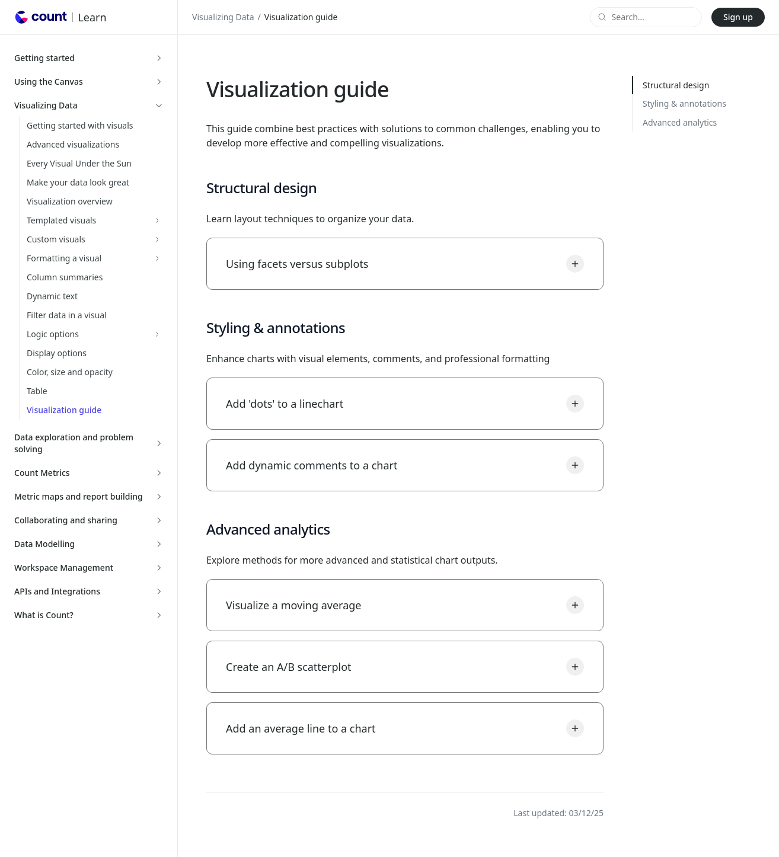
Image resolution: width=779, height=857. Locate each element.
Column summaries (65, 277)
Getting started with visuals (80, 125)
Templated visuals (61, 220)
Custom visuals (56, 239)
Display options (57, 353)
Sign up (738, 17)
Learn (92, 17)
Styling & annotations (684, 103)
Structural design (676, 85)
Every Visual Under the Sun (79, 163)
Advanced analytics (680, 122)
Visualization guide (64, 409)
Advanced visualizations (73, 144)
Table (37, 390)
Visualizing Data (223, 17)
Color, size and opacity (70, 372)
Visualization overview (70, 201)
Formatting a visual (64, 258)
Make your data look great (78, 182)
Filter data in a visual (67, 315)
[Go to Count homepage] (41, 17)
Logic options (53, 334)
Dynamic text (52, 296)
